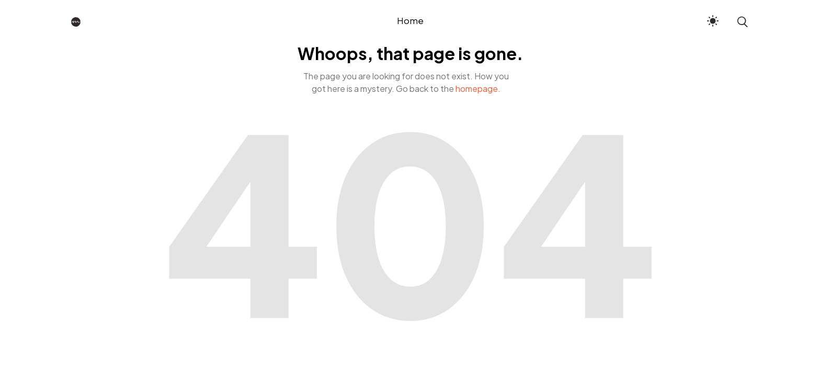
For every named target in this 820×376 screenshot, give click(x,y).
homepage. (477, 88)
